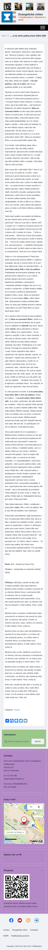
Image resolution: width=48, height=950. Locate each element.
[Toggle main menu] (24, 28)
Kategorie (9, 710)
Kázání (17, 710)
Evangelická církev (30, 14)
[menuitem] (6, 930)
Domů (4, 36)
